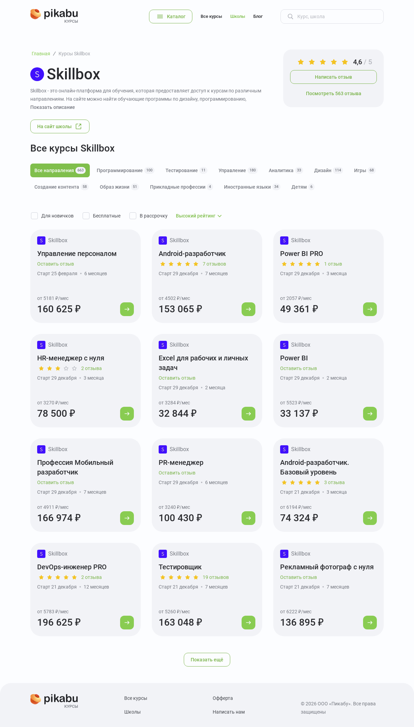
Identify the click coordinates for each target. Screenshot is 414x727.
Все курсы (211, 16)
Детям (303, 186)
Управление (238, 170)
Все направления (60, 170)
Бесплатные (106, 216)
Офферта (223, 698)
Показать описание (52, 107)
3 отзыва (334, 482)
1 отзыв (333, 264)
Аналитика (286, 170)
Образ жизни (119, 186)
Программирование (126, 170)
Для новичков (57, 216)
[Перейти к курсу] (127, 309)
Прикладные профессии (181, 186)
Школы (237, 16)
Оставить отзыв (55, 264)
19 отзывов (216, 577)
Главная (41, 53)
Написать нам (229, 712)
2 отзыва (91, 368)
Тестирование (187, 170)
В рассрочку (154, 216)
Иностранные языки (252, 186)
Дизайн (328, 170)
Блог (258, 16)
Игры (365, 170)
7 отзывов (214, 264)
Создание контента (61, 186)
